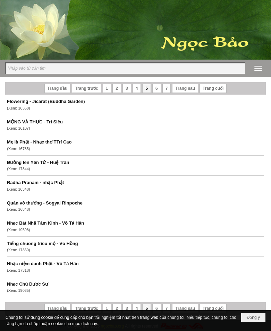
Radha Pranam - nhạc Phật (35, 182)
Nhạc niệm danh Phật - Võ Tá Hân (43, 263)
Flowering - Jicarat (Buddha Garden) (46, 101)
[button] (258, 68)
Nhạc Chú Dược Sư (27, 284)
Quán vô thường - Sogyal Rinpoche (45, 203)
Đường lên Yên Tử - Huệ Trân (38, 162)
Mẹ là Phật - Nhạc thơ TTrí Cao (39, 142)
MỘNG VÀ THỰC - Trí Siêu (35, 121)
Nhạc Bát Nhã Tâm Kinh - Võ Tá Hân (45, 223)
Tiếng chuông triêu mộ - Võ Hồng (42, 243)
